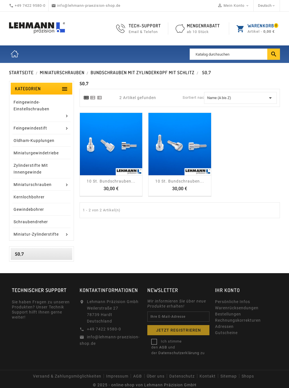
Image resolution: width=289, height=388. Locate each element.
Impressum (117, 376)
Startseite (14, 54)
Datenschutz (182, 376)
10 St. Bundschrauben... (111, 181)
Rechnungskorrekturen (238, 320)
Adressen (224, 326)
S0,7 (19, 254)
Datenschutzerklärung (178, 353)
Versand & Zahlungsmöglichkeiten (67, 376)
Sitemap (228, 376)
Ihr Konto (227, 290)
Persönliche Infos (232, 301)
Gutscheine (226, 332)
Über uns (156, 376)
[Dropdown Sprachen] (267, 5)
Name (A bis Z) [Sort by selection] (240, 98)
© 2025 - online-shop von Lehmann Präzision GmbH (144, 385)
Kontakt (208, 376)
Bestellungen (228, 314)
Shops (248, 376)
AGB (163, 347)
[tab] (86, 97)
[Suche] (235, 54)
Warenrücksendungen (237, 308)
